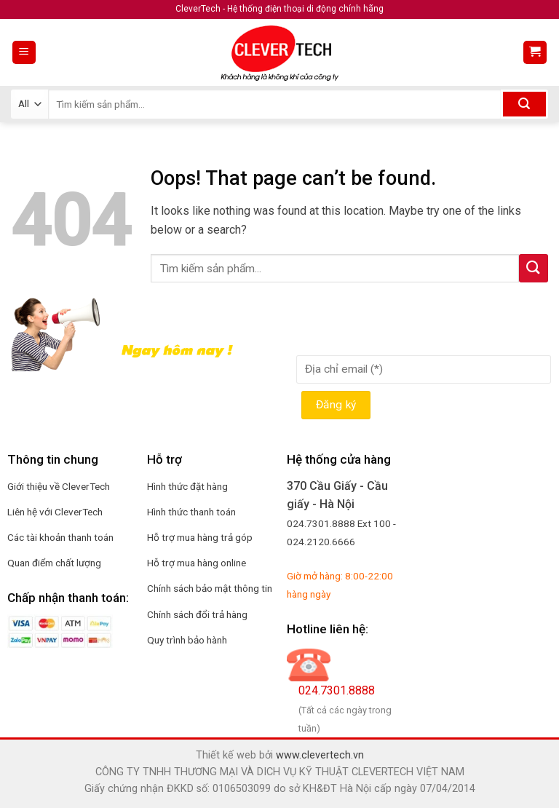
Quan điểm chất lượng (54, 563)
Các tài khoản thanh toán (60, 537)
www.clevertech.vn (320, 755)
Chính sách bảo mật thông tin (209, 588)
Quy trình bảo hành (187, 640)
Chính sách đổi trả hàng (197, 614)
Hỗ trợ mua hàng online (196, 563)
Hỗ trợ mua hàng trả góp (200, 537)
